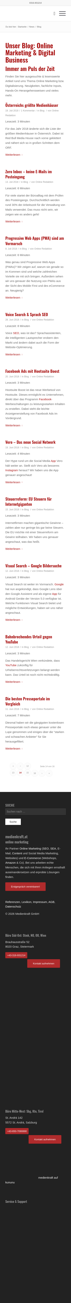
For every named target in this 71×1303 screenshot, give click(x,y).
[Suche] (52, 13)
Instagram (11, 470)
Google (59, 584)
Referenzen (12, 902)
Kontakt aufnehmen (43, 963)
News (31, 27)
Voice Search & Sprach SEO (26, 314)
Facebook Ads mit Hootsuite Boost (32, 371)
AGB (51, 902)
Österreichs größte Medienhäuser (31, 105)
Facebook (45, 399)
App (53, 460)
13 (13, 772)
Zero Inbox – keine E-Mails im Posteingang (28, 174)
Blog (42, 110)
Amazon (10, 862)
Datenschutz (13, 906)
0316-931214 (35, 3)
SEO (16, 333)
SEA (53, 848)
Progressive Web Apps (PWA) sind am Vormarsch (34, 240)
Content (17, 853)
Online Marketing (30, 848)
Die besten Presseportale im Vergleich (27, 701)
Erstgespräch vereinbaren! (25, 886)
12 (28, 766)
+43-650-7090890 (17, 1131)
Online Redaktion (44, 182)
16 (35, 773)
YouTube (10, 665)
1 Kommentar (28, 110)
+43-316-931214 (16, 955)
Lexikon (26, 902)
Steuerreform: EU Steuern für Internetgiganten (28, 501)
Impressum (40, 902)
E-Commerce (32, 858)
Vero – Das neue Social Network (30, 442)
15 (28, 772)
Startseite (22, 27)
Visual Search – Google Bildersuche (33, 566)
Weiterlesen (14, 154)
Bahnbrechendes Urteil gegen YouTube (28, 639)
